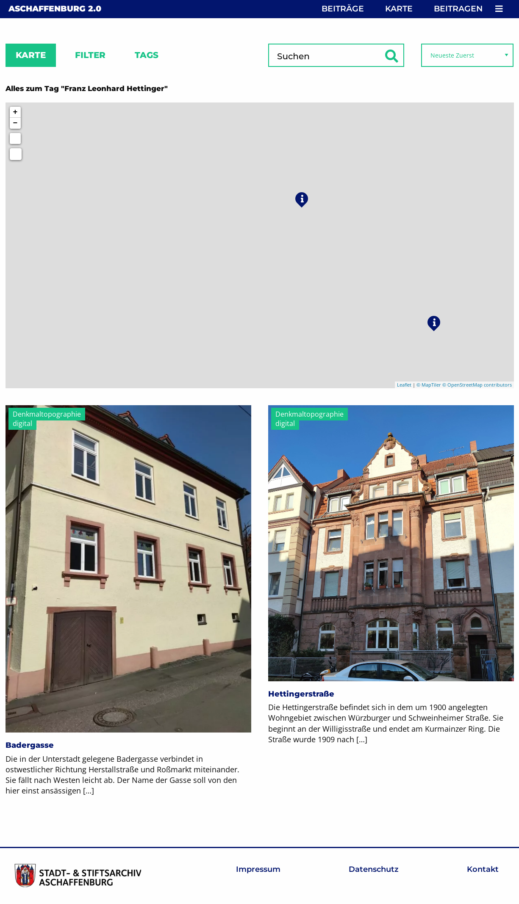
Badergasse (30, 745)
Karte (399, 9)
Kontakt (483, 869)
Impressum (258, 869)
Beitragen (458, 9)
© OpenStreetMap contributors (477, 385)
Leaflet (404, 385)
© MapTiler (428, 385)
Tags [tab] (146, 55)
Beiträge (343, 9)
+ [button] (15, 112)
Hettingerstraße (301, 694)
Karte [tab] (31, 55)
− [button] (15, 123)
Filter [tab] (90, 55)
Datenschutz (374, 869)
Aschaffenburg (54, 9)
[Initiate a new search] (15, 138)
